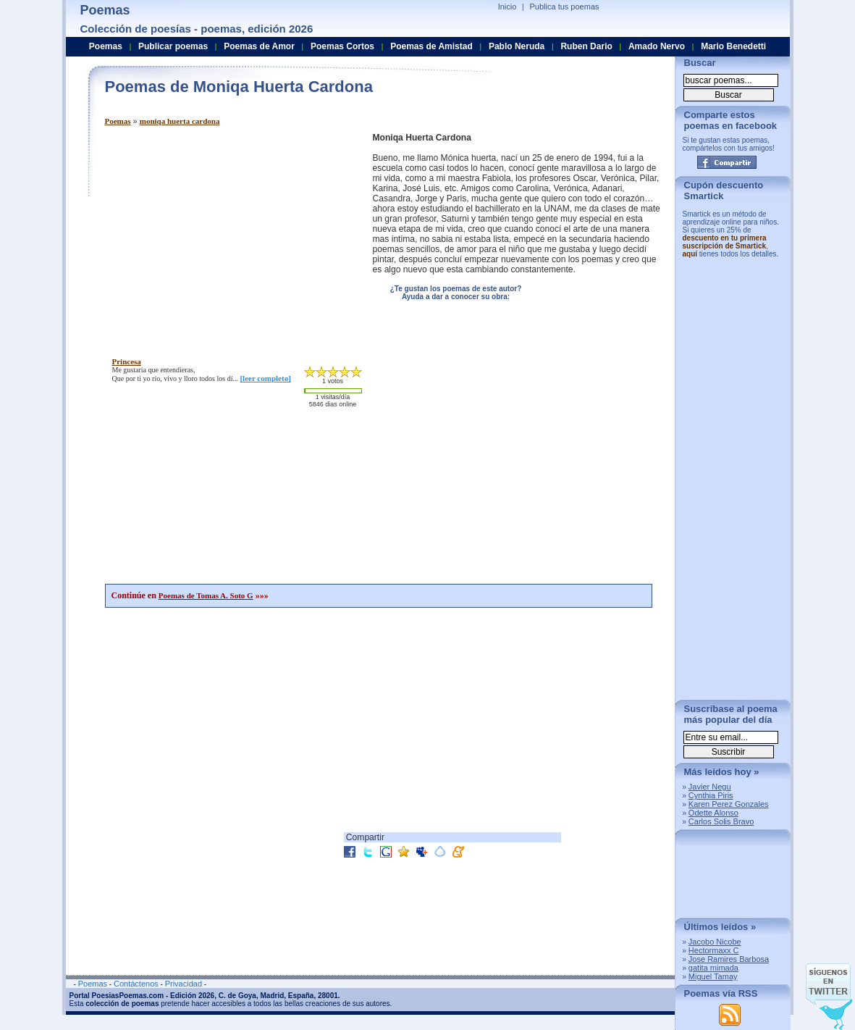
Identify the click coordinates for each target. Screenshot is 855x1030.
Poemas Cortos (342, 46)
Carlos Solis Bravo (721, 821)
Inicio (507, 6)
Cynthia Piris (710, 795)
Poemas (118, 121)
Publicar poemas (173, 46)
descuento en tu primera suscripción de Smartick (725, 242)
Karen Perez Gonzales (728, 804)
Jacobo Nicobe (714, 941)
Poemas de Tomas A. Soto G (206, 595)
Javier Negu (709, 786)
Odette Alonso (713, 812)
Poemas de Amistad (431, 46)
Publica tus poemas (564, 6)
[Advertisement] (226, 234)
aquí (690, 254)
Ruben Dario (586, 46)
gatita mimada (713, 967)
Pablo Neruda (516, 46)
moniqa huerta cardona (180, 121)
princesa (126, 361)
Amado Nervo (656, 46)
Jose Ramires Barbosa (728, 959)
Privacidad (183, 983)
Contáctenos (136, 983)
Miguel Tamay (713, 976)
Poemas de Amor (259, 46)
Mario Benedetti (733, 46)
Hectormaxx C (713, 950)
